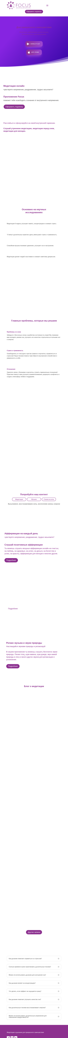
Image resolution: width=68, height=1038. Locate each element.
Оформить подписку (34, 11)
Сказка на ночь (49, 499)
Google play (35, 44)
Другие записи (34, 775)
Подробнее (11, 560)
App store (35, 52)
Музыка (34, 499)
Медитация (19, 499)
